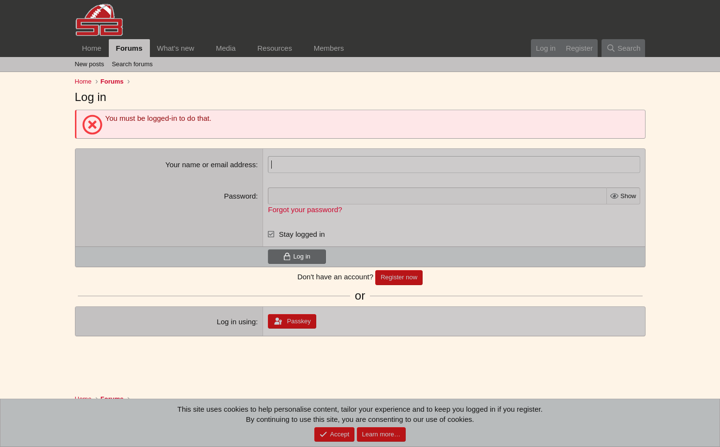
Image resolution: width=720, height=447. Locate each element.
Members (329, 48)
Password (240, 196)
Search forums (132, 64)
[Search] (624, 48)
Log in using (236, 321)
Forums (129, 48)
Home (92, 48)
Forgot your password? (305, 209)
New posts (89, 64)
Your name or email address (210, 164)
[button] (201, 48)
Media (225, 48)
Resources (274, 48)
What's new (175, 48)
